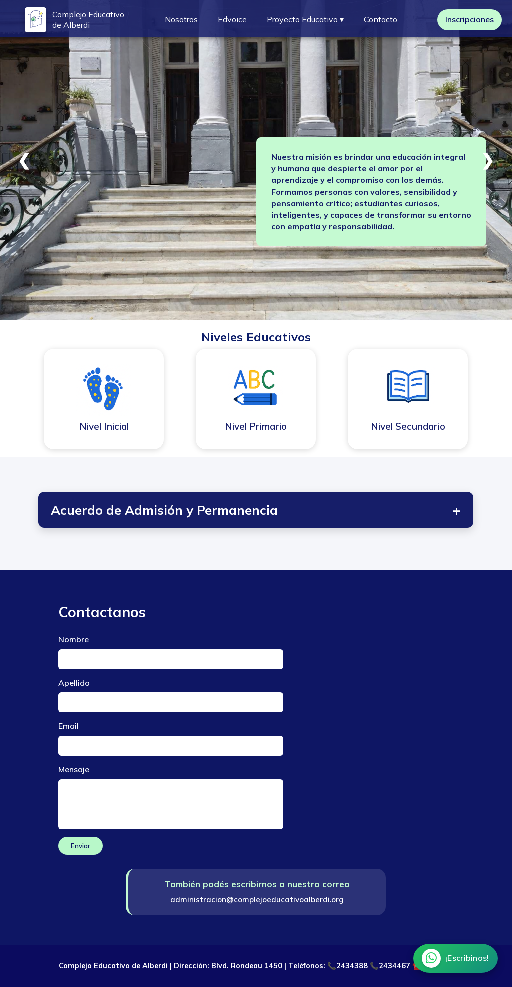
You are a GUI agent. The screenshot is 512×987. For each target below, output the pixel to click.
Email (68, 726)
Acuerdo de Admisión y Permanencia (256, 510)
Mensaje (74, 769)
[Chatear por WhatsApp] (455, 958)
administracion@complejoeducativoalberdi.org (257, 899)
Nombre (73, 639)
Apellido (74, 683)
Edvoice (232, 19)
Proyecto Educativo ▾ (305, 19)
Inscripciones (470, 19)
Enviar (80, 846)
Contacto (381, 19)
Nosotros (181, 19)
